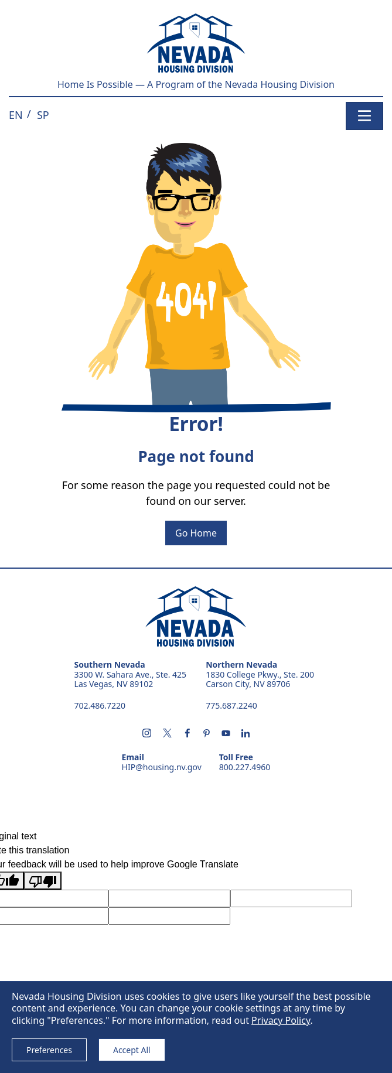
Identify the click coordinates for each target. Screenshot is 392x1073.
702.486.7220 (100, 705)
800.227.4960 (245, 768)
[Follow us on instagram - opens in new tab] (146, 733)
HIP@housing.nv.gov (162, 768)
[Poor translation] (43, 881)
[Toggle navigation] (364, 116)
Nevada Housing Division (195, 616)
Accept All (132, 1049)
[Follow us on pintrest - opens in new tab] (206, 733)
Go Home (196, 533)
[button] (16, 115)
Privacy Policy (280, 1020)
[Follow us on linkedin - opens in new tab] (245, 733)
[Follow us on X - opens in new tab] (167, 733)
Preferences (49, 1049)
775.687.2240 (231, 705)
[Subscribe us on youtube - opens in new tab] (225, 733)
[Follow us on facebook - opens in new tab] (187, 733)
